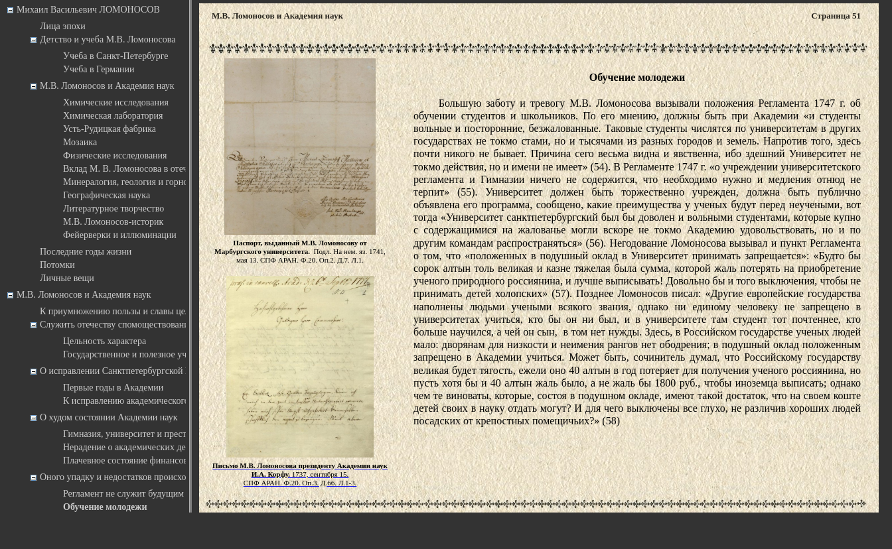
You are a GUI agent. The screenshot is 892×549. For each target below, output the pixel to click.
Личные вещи (67, 278)
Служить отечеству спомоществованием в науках (137, 325)
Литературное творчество (113, 208)
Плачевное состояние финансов (125, 460)
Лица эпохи (63, 26)
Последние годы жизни (85, 252)
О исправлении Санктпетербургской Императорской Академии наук (174, 371)
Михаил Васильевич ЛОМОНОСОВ (88, 10)
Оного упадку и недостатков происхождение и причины (150, 477)
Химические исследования (116, 102)
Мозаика (80, 142)
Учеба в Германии (99, 69)
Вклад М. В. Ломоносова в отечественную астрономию (172, 169)
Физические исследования (115, 155)
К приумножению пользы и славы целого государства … (151, 311)
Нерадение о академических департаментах (149, 447)
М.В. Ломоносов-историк (113, 222)
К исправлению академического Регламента (149, 401)
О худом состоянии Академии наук (109, 417)
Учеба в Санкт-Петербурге (116, 56)
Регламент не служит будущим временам (143, 494)
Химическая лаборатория (113, 116)
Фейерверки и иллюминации (120, 235)
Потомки (57, 265)
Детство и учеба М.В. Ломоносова (107, 39)
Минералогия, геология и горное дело (137, 182)
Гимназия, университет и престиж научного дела (159, 434)
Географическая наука (106, 195)
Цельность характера (104, 341)
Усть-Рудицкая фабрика (109, 129)
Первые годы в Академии (113, 388)
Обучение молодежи (105, 507)
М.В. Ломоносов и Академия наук (107, 86)
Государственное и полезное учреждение (144, 354)
